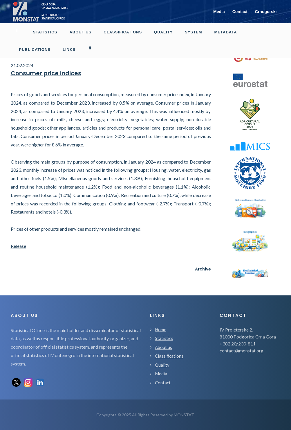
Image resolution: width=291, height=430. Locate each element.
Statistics (164, 338)
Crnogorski (266, 11)
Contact (239, 11)
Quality (162, 365)
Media (219, 11)
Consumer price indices (46, 73)
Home (160, 329)
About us (163, 347)
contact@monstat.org (241, 350)
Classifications (169, 356)
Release (18, 246)
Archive (203, 269)
